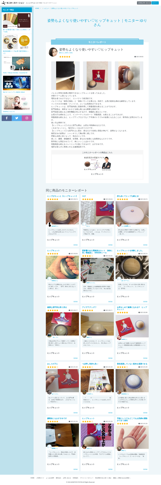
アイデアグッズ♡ (89, 307)
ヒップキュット (53, 251)
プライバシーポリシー (86, 478)
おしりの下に (52, 364)
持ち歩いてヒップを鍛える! (128, 196)
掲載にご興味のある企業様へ (121, 478)
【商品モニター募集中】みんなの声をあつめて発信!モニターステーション (13, 3)
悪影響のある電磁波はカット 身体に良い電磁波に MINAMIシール (97, 252)
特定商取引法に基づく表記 (103, 478)
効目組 (76, 245)
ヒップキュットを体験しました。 (130, 251)
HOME (32, 478)
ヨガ (84, 196)
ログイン (155, 3)
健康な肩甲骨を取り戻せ (57, 307)
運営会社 (58, 478)
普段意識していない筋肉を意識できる (132, 364)
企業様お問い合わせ (144, 3)
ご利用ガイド (40, 478)
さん (55, 226)
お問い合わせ (67, 478)
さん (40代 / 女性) (66, 53)
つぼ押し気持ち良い (90, 364)
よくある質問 (50, 478)
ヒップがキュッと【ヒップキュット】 (62, 196)
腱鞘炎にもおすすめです (57, 418)
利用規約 (75, 478)
